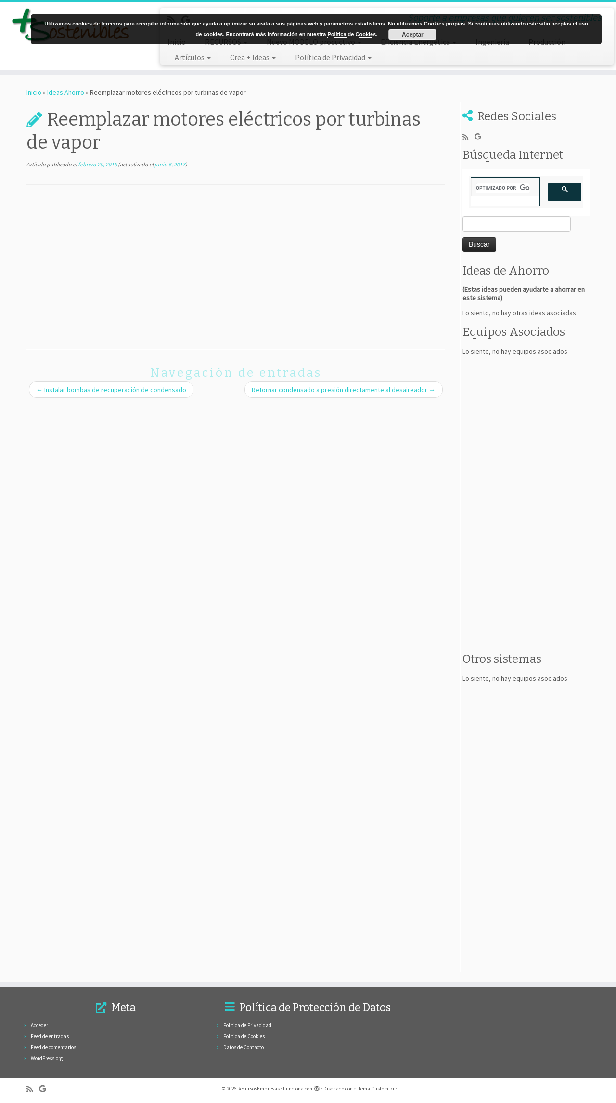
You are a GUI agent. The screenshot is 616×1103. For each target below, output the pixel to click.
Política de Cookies (244, 1036)
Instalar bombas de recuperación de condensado (111, 389)
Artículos (193, 57)
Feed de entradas (50, 1036)
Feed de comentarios (53, 1047)
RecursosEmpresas (258, 1088)
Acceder (39, 1025)
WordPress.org (47, 1058)
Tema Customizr (377, 1088)
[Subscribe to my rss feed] (468, 136)
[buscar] (503, 188)
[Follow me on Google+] (481, 136)
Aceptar (413, 34)
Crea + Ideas (253, 57)
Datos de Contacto (243, 1047)
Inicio (33, 92)
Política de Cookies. (352, 34)
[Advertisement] (235, 267)
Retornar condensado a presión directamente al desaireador (344, 389)
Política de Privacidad (333, 57)
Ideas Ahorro (65, 92)
